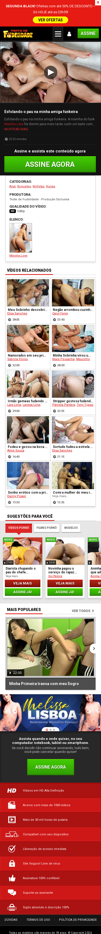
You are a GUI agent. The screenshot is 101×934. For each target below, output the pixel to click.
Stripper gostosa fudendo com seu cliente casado (73, 392)
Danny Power (16, 487)
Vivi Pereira (55, 567)
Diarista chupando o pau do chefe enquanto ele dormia (22, 562)
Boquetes (24, 178)
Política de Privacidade (78, 911)
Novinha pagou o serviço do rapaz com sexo (61, 562)
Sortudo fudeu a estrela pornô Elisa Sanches (73, 438)
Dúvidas (11, 911)
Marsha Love (13, 115)
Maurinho (83, 350)
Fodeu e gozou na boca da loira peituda (28, 438)
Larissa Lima (31, 396)
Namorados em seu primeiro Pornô (28, 346)
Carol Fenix (60, 304)
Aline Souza (15, 441)
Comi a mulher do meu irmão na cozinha (73, 484)
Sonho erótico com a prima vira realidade (28, 484)
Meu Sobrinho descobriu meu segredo (28, 301)
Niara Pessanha (63, 350)
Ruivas (50, 178)
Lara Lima (14, 396)
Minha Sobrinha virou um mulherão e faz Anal (73, 346)
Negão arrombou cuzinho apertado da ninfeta (73, 301)
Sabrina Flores (17, 350)
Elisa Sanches (17, 304)
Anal (12, 178)
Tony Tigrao (85, 396)
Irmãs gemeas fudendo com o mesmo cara (28, 392)
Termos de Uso (38, 911)
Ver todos (81, 602)
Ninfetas (38, 178)
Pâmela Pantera (63, 396)
